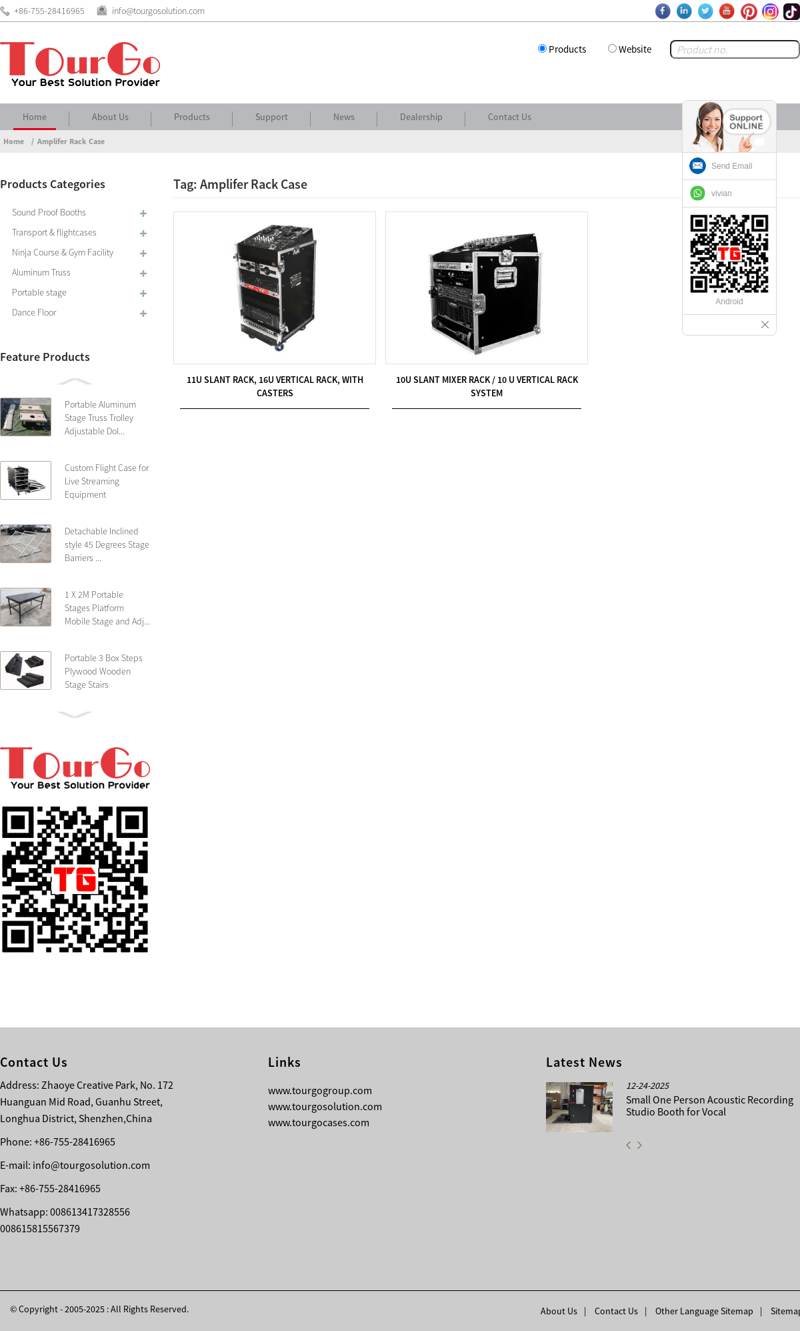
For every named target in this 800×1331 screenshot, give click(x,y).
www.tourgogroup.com (320, 1090)
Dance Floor (34, 312)
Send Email (731, 166)
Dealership (421, 117)
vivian (721, 193)
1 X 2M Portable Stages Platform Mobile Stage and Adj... (107, 607)
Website (635, 49)
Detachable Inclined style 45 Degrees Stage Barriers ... (107, 544)
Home (35, 117)
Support (271, 117)
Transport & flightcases (54, 232)
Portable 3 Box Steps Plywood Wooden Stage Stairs (104, 671)
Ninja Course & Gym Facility (62, 252)
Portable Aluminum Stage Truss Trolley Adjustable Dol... (100, 417)
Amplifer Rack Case (71, 141)
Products (567, 49)
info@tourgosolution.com (91, 1165)
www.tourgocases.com (318, 1122)
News (344, 117)
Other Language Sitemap (704, 1311)
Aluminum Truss (41, 272)
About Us (110, 117)
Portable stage (39, 292)
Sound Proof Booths (49, 212)
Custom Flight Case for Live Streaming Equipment (107, 481)
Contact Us (509, 117)
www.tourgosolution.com (325, 1106)
